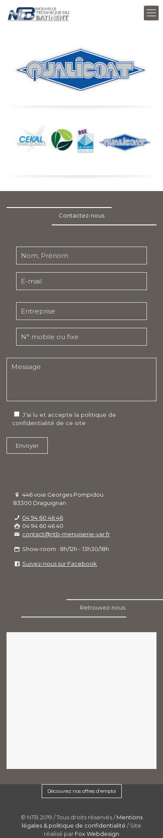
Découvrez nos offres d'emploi (81, 791)
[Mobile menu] (151, 13)
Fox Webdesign (97, 833)
